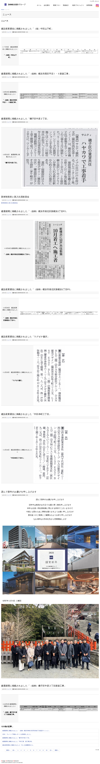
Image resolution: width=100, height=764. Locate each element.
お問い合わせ (95, 1)
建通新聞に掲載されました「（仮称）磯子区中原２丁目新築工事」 (33, 686)
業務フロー (56, 5)
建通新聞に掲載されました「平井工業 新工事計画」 (17, 741)
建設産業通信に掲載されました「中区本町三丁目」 (26, 414)
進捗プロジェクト (78, 5)
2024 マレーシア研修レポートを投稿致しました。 (17, 734)
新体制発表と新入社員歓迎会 (15, 197)
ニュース (9, 32)
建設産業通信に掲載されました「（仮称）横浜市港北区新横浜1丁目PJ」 (36, 289)
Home (2, 9)
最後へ (57, 750)
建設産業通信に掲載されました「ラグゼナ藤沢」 (25, 336)
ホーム (39, 5)
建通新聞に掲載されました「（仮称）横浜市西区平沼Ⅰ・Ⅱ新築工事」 (36, 73)
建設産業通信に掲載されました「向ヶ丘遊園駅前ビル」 (18, 745)
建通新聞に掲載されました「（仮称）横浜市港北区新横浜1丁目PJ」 (34, 211)
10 (46, 750)
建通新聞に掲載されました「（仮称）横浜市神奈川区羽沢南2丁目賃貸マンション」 (26, 730)
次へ (51, 750)
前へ (14, 750)
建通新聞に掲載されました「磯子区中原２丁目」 (25, 118)
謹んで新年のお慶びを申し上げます (19, 492)
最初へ (8, 750)
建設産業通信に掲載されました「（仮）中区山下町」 (27, 28)
